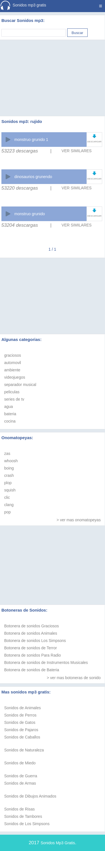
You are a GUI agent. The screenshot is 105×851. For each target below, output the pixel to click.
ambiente (12, 370)
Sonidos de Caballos (22, 737)
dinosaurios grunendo (33, 176)
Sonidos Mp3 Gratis (58, 843)
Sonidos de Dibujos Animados (30, 796)
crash (9, 475)
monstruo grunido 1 (31, 139)
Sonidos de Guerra (20, 776)
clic (7, 497)
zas (7, 453)
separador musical (20, 384)
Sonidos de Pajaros (21, 729)
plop (7, 482)
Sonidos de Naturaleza (24, 750)
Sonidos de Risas (19, 809)
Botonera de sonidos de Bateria (31, 670)
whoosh (11, 461)
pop (7, 512)
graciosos (12, 355)
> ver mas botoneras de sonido (74, 677)
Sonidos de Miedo (20, 763)
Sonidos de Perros (20, 715)
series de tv (14, 399)
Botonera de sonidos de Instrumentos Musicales (46, 662)
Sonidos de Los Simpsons (27, 823)
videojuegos (14, 377)
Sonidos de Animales (22, 708)
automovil (12, 362)
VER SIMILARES (77, 151)
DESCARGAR (94, 141)
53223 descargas (19, 151)
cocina (9, 421)
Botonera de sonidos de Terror (30, 648)
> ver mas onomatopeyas (79, 520)
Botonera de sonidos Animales (30, 633)
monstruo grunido (29, 214)
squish (9, 490)
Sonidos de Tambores (23, 816)
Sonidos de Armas (20, 783)
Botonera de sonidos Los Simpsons (35, 640)
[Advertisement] (52, 71)
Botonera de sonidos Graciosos (31, 626)
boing (9, 468)
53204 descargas (19, 225)
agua (8, 406)
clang (8, 504)
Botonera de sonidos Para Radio (32, 655)
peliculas (11, 392)
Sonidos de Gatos (19, 722)
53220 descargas (19, 188)
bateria (10, 414)
